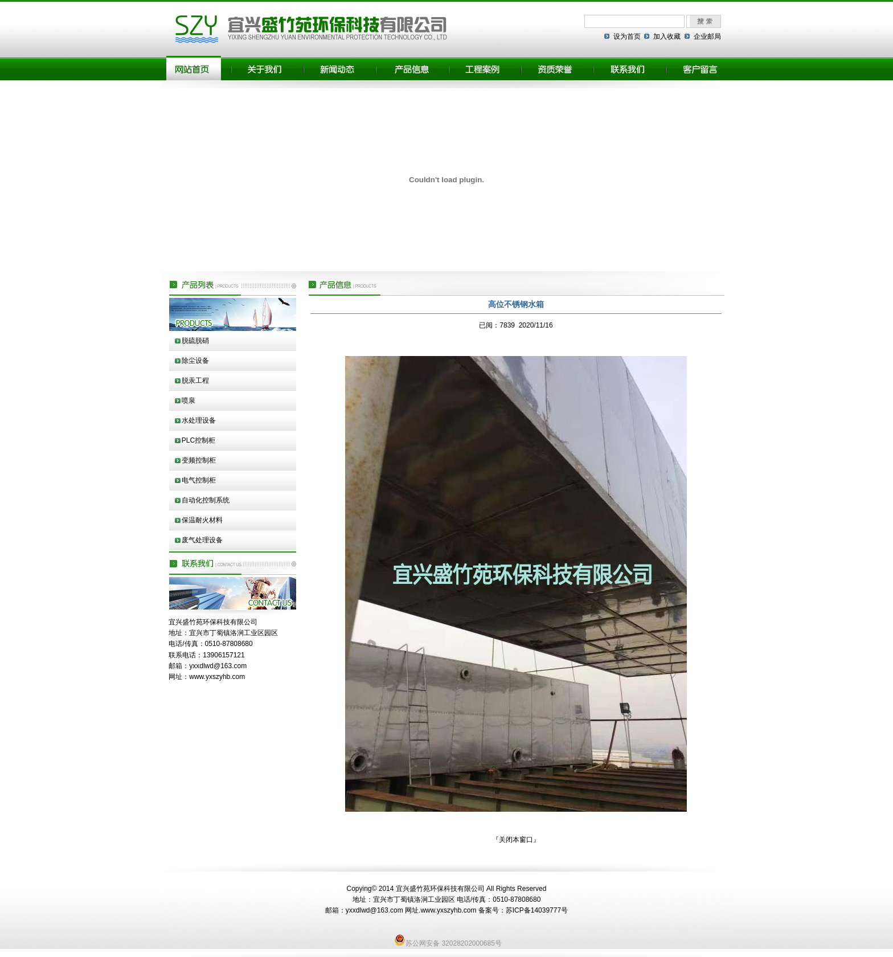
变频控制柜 (199, 460)
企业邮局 (707, 36)
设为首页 (627, 36)
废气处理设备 (202, 540)
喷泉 (188, 400)
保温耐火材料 (202, 520)
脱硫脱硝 (195, 341)
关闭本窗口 (516, 840)
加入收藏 (667, 36)
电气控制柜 (199, 480)
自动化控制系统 (206, 500)
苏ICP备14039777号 (537, 910)
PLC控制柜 (198, 440)
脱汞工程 (195, 381)
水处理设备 (199, 420)
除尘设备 (195, 361)
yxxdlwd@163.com (218, 666)
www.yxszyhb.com (217, 677)
